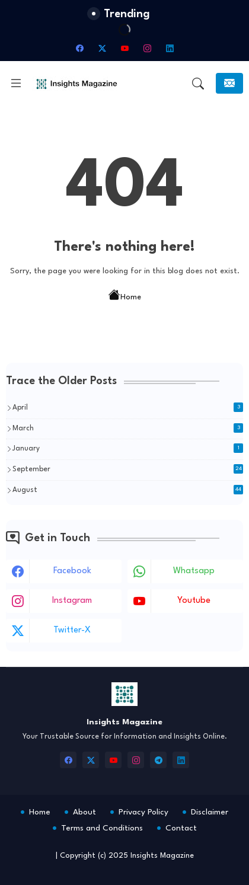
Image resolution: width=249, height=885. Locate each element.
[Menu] (16, 83)
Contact (181, 828)
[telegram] (158, 760)
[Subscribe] (229, 83)
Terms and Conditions (102, 828)
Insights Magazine (162, 856)
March (127, 428)
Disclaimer (209, 812)
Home (124, 296)
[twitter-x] (102, 48)
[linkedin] (169, 48)
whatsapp (194, 571)
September (127, 469)
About (84, 812)
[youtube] (124, 48)
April (127, 407)
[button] (198, 83)
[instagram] (147, 48)
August (127, 489)
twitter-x (72, 630)
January (127, 448)
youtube (193, 600)
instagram (72, 600)
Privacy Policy (143, 812)
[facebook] (79, 48)
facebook (72, 571)
